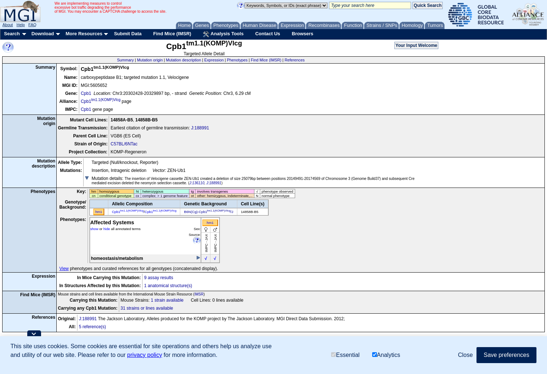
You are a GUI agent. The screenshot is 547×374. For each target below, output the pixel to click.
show (94, 229)
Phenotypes (237, 60)
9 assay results (158, 277)
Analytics (386, 355)
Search (12, 33)
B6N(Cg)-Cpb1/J (208, 212)
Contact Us (267, 33)
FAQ (32, 25)
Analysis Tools (223, 34)
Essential (345, 355)
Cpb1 (86, 93)
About (8, 25)
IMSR (199, 294)
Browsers (302, 33)
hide (106, 229)
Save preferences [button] (506, 355)
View (64, 268)
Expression (214, 60)
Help (20, 25)
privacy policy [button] (144, 355)
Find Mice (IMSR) (172, 33)
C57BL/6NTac (123, 143)
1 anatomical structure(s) (168, 285)
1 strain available (167, 300)
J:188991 (200, 127)
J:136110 (196, 183)
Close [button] (465, 355)
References (295, 60)
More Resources (83, 33)
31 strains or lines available (147, 308)
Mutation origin (150, 60)
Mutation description (183, 60)
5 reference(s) (92, 326)
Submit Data (128, 33)
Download (42, 33)
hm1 (210, 223)
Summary (125, 60)
